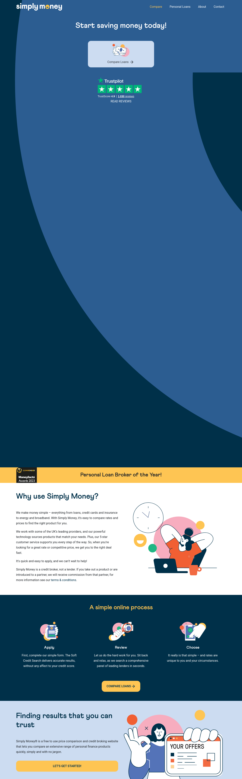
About (202, 7)
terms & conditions (63, 580)
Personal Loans (180, 7)
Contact (219, 7)
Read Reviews (121, 101)
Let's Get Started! (67, 766)
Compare (156, 7)
